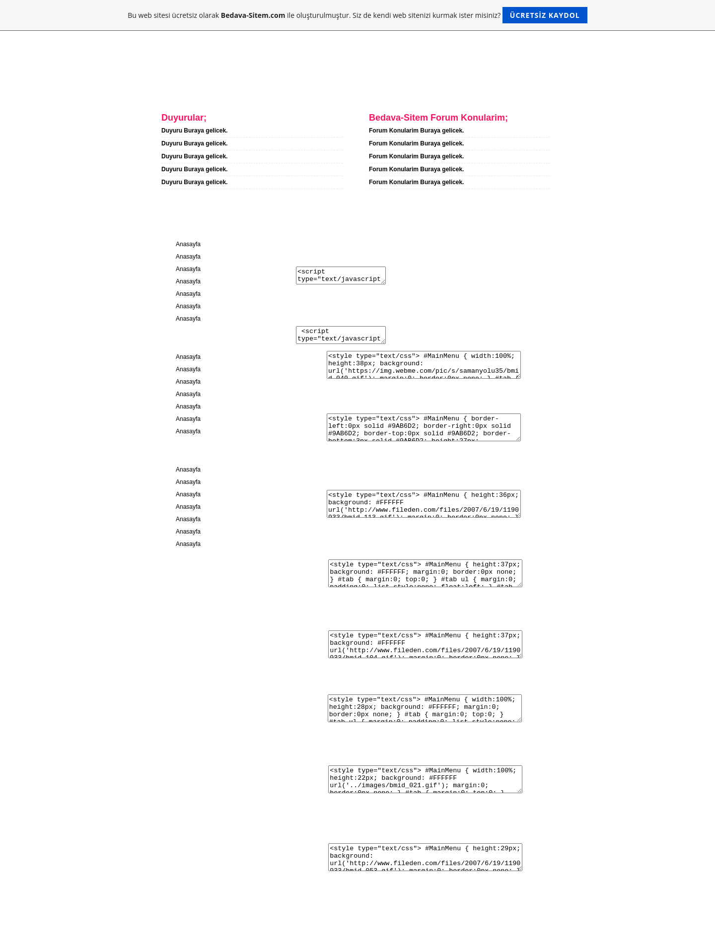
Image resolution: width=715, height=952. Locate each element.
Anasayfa (164, 88)
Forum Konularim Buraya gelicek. (416, 130)
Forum (331, 88)
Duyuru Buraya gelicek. (194, 130)
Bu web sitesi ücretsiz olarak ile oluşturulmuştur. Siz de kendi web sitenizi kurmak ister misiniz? (357, 15)
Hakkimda (225, 88)
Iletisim (281, 88)
